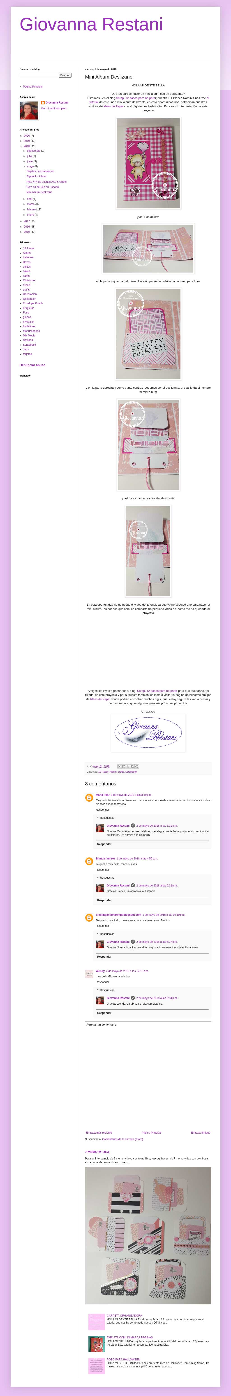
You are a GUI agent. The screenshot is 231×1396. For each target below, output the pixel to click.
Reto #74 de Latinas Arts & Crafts (46, 181)
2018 (27, 146)
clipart (26, 285)
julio (30, 156)
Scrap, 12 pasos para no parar (157, 690)
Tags (26, 349)
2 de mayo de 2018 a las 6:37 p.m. (157, 941)
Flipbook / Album (36, 176)
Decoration (29, 298)
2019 (27, 140)
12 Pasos (103, 771)
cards (26, 275)
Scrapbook (131, 771)
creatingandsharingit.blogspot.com (118, 914)
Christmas (29, 280)
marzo (31, 204)
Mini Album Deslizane (39, 192)
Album (113, 771)
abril (30, 199)
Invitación (29, 321)
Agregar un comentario (101, 1024)
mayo (31, 166)
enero (31, 214)
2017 (27, 221)
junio (30, 161)
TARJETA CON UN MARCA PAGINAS (130, 1337)
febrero (31, 209)
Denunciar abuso (32, 365)
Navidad (28, 340)
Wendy (100, 971)
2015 (27, 231)
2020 (27, 135)
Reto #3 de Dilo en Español (42, 187)
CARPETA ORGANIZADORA (124, 1315)
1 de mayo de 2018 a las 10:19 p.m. (164, 914)
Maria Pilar (103, 794)
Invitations (29, 326)
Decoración (30, 294)
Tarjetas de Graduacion (40, 171)
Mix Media (29, 335)
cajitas (27, 266)
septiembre (34, 150)
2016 (27, 226)
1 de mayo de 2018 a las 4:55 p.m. (137, 858)
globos (27, 317)
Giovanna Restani (91, 24)
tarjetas (27, 354)
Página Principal (151, 1132)
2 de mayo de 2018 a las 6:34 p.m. (157, 998)
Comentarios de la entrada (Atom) (122, 1139)
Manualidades (31, 331)
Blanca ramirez (105, 858)
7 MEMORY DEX (97, 1152)
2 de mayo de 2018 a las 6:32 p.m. (157, 885)
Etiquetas (28, 308)
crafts (121, 771)
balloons (28, 257)
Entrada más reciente (99, 1132)
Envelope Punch (33, 303)
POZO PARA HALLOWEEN (123, 1359)
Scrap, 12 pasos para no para (135, 98)
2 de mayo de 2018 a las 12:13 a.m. (127, 971)
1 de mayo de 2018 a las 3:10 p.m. (131, 794)
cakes (26, 271)
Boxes (26, 262)
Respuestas (107, 817)
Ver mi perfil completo (54, 108)
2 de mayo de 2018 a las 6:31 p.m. (157, 825)
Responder (102, 809)
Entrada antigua (200, 1132)
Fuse (26, 312)
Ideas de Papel (113, 106)
